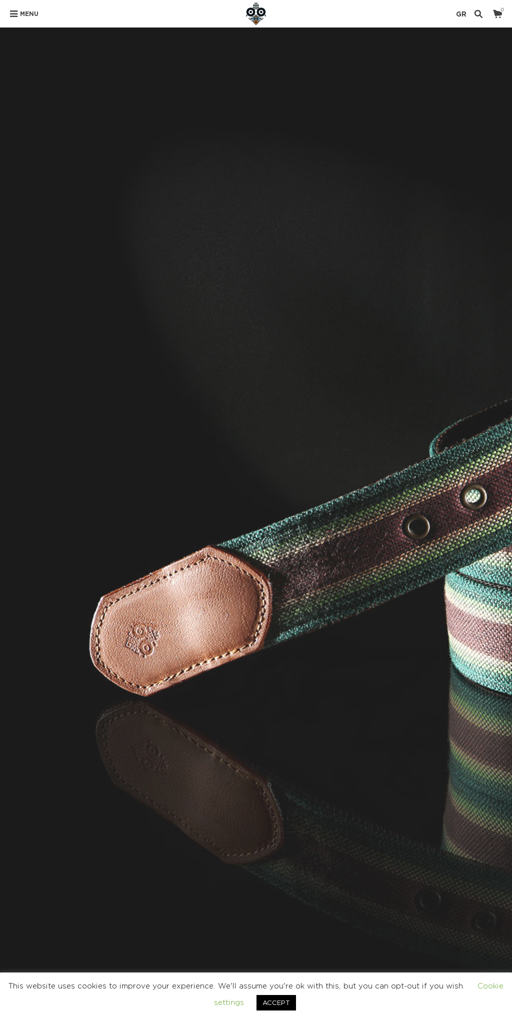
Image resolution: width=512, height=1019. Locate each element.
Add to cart (384, 330)
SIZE (304, 295)
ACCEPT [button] (276, 1002)
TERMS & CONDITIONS (361, 920)
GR (461, 14)
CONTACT (430, 920)
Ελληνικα (480, 920)
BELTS (340, 405)
